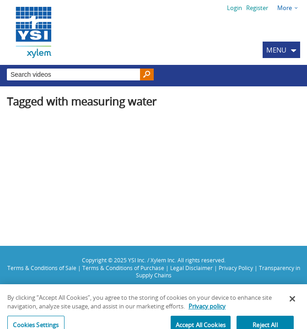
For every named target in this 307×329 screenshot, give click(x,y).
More (284, 8)
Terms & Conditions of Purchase (123, 267)
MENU (276, 49)
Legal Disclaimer (191, 267)
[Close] (292, 301)
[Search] (147, 75)
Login (234, 8)
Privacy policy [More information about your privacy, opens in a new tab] (207, 309)
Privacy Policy (236, 267)
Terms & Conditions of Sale (41, 267)
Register (257, 8)
